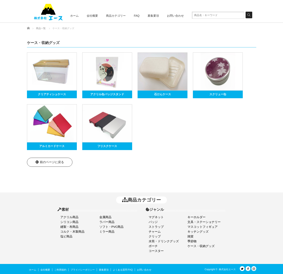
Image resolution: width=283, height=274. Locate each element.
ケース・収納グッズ (201, 246)
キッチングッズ (198, 231)
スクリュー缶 (217, 94)
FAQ (136, 15)
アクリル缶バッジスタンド (107, 94)
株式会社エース (227, 269)
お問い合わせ (175, 15)
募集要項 (153, 15)
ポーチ (153, 246)
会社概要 (92, 15)
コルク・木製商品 (72, 231)
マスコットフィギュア (202, 226)
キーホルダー (196, 217)
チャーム (155, 231)
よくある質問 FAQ (123, 269)
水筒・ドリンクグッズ (164, 241)
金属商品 (105, 217)
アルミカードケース (52, 146)
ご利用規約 (60, 269)
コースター (156, 251)
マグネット (156, 217)
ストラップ (156, 226)
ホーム (74, 15)
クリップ (155, 236)
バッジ (153, 222)
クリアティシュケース (52, 94)
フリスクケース (107, 146)
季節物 (192, 241)
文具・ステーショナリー (204, 222)
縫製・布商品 (69, 226)
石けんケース (162, 94)
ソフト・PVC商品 (111, 226)
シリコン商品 (69, 222)
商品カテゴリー (116, 15)
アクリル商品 (69, 217)
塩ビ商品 (66, 236)
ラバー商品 (106, 222)
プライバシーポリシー (83, 269)
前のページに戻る (49, 162)
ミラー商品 (106, 231)
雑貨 (190, 236)
